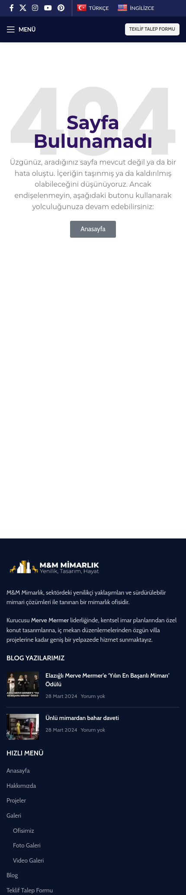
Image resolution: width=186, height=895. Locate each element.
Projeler (16, 800)
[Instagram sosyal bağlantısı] (35, 8)
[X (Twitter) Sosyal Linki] (22, 8)
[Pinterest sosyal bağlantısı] (61, 8)
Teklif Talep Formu (152, 29)
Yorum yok (93, 696)
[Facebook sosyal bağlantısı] (11, 8)
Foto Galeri (27, 845)
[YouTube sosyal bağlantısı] (48, 8)
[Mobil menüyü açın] (21, 29)
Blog (12, 875)
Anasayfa (18, 770)
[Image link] (54, 566)
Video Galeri (28, 860)
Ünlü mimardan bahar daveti (82, 718)
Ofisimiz (23, 830)
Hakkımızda (21, 786)
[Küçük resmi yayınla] (22, 686)
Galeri (13, 815)
